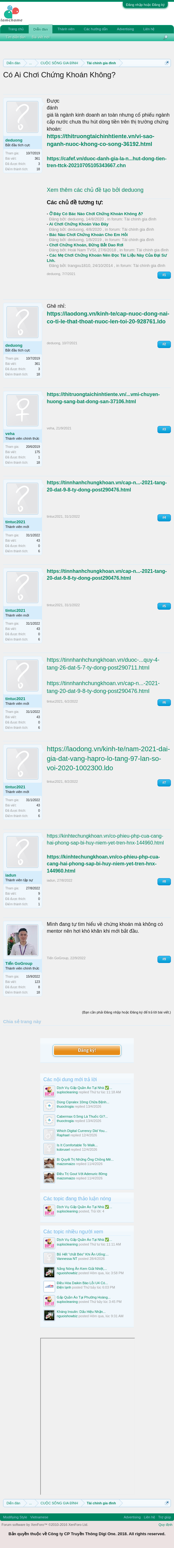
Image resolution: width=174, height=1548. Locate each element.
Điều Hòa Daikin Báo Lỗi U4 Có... (82, 1283)
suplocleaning (67, 1092)
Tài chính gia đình (140, 219)
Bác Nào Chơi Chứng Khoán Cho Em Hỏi (88, 234)
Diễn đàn (40, 29)
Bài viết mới (41, 37)
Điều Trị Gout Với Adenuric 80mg (82, 1174)
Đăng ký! (87, 1050)
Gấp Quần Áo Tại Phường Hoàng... (83, 1297)
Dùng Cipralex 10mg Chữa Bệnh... (83, 1102)
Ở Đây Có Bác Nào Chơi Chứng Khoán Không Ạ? (96, 213)
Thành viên (65, 29)
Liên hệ (148, 29)
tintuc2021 (15, 522)
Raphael (63, 1135)
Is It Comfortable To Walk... (77, 1145)
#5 (164, 606)
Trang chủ (16, 29)
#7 (164, 782)
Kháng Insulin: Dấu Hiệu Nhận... (81, 1311)
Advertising (125, 29)
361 (37, 158)
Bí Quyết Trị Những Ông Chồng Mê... (85, 1159)
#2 (164, 344)
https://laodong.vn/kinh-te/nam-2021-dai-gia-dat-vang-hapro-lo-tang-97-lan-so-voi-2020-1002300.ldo (108, 758)
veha (10, 433)
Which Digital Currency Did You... (82, 1131)
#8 (164, 881)
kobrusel (63, 1149)
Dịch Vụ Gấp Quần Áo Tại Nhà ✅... (84, 1088)
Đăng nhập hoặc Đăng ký (145, 5)
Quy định (165, 1524)
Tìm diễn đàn (16, 37)
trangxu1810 (79, 265)
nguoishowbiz (67, 1273)
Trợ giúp (164, 1517)
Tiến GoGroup (18, 963)
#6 (164, 702)
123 (37, 982)
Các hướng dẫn (96, 29)
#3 (164, 429)
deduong (13, 140)
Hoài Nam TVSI (82, 250)
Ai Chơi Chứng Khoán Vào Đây (78, 224)
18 (38, 169)
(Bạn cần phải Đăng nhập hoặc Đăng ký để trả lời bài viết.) (126, 1012)
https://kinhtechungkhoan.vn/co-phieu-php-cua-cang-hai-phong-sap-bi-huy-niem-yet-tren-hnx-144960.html (103, 863)
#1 (164, 275)
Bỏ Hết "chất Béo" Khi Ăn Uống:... (83, 1254)
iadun (10, 875)
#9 (164, 959)
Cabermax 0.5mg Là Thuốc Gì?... (82, 1116)
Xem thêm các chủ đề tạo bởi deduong (95, 190)
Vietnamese (39, 1517)
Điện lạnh (64, 1287)
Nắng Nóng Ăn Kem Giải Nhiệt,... (82, 1268)
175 (37, 452)
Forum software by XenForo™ (45, 1524)
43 (38, 540)
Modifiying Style (15, 1517)
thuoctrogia (65, 1106)
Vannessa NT (67, 1258)
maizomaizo (66, 1164)
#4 (164, 517)
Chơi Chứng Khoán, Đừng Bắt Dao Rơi (86, 245)
